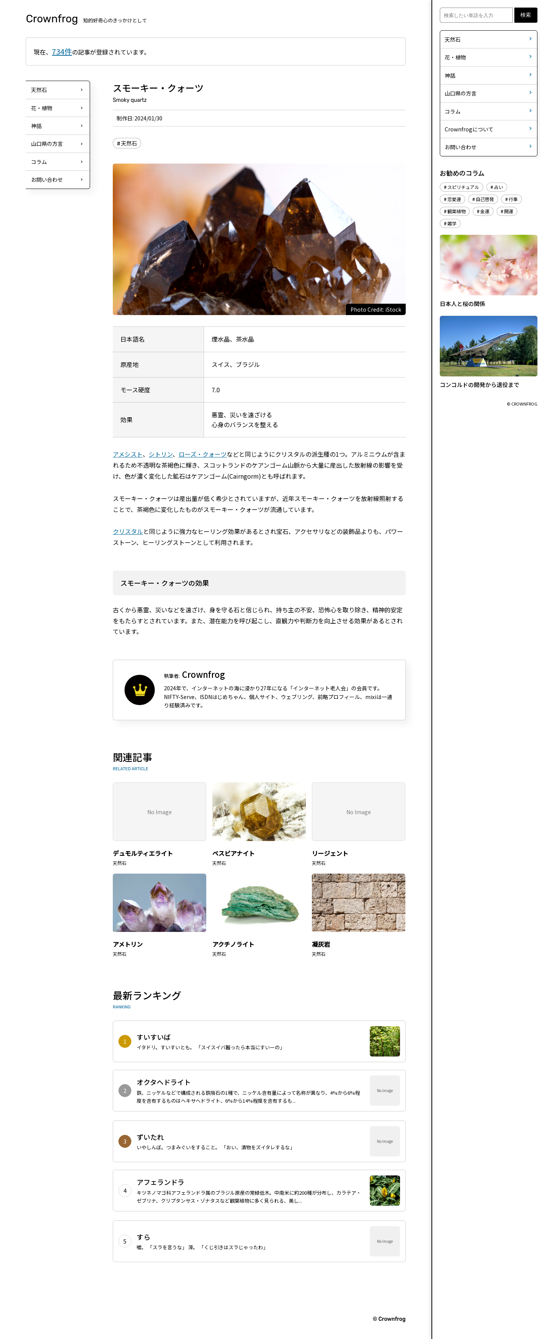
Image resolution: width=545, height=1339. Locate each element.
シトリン (161, 454)
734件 (62, 51)
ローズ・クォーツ (203, 454)
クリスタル (128, 531)
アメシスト (128, 454)
